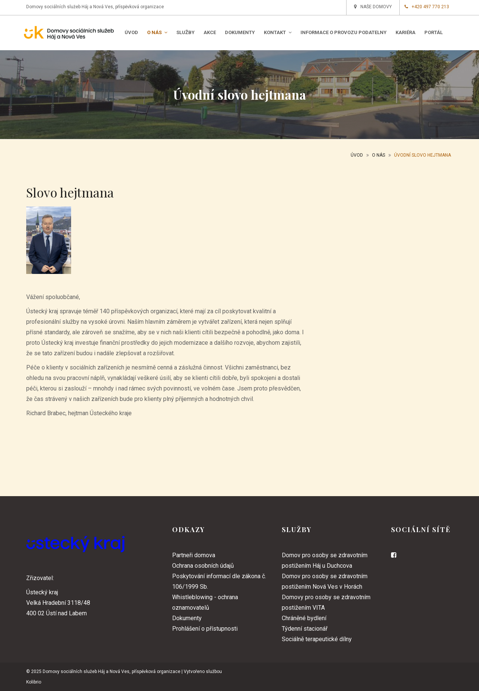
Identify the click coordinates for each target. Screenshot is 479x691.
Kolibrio (33, 682)
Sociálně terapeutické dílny (317, 639)
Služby (185, 32)
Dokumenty (240, 32)
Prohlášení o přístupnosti (205, 628)
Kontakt (278, 32)
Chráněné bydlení (304, 618)
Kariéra (405, 32)
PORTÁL (433, 32)
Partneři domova (193, 555)
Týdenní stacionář (304, 628)
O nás (157, 32)
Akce (210, 32)
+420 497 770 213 (427, 6)
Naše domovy (373, 6)
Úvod (131, 32)
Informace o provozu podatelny (343, 32)
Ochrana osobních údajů (203, 565)
